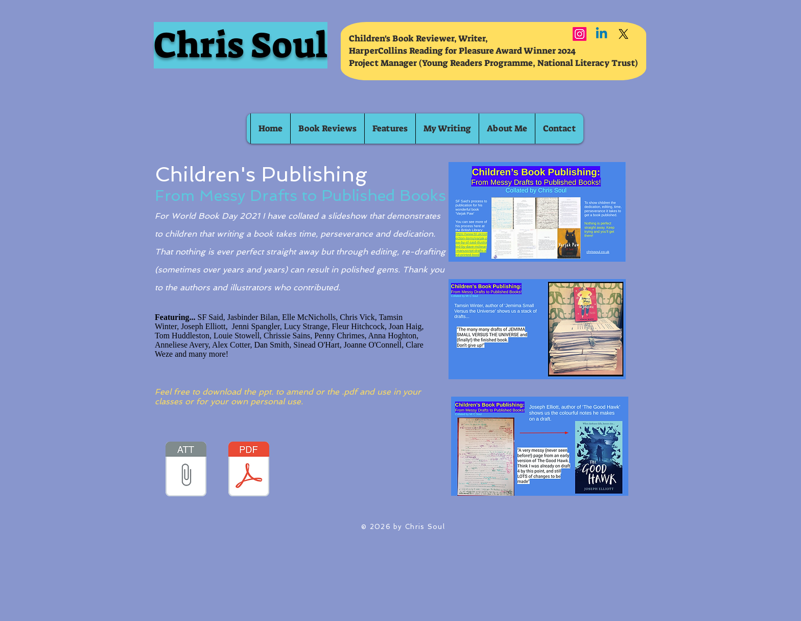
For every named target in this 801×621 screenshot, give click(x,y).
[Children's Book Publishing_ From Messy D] (186, 470)
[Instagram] (579, 34)
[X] (623, 34)
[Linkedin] (601, 34)
